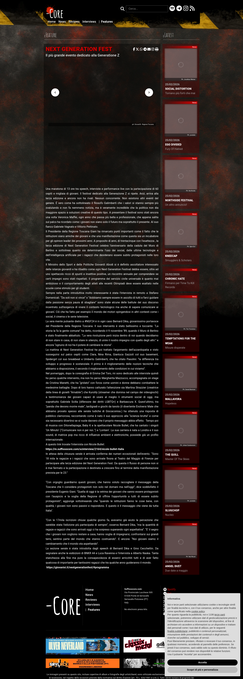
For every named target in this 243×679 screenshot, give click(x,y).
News (62, 21)
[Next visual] (149, 92)
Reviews (74, 21)
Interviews (89, 21)
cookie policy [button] (198, 611)
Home (52, 21)
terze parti (219, 614)
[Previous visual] (55, 92)
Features (106, 21)
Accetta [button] (202, 662)
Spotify (171, 589)
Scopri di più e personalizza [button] (202, 669)
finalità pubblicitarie (177, 631)
